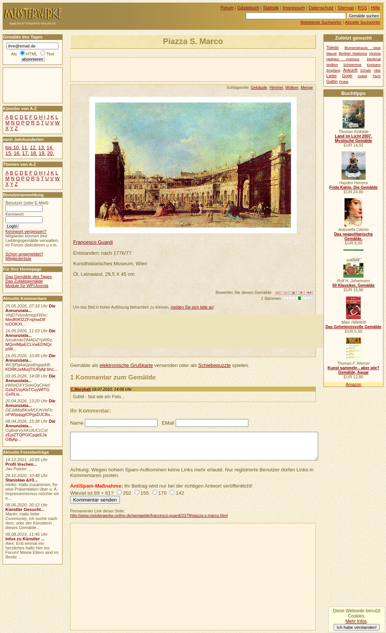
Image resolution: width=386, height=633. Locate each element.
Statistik (271, 8)
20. (50, 153)
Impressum (294, 8)
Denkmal (374, 59)
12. (33, 147)
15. (8, 153)
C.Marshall (80, 389)
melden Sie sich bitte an (192, 307)
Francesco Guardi (93, 242)
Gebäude (259, 87)
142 (180, 493)
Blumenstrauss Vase (363, 48)
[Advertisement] (158, 69)
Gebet (362, 76)
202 (127, 493)
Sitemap (345, 8)
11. (24, 147)
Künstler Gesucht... (24, 509)
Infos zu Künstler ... (24, 539)
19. (42, 153)
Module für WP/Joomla (26, 285)
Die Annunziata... (30, 308)
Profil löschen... (21, 464)
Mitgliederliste (18, 258)
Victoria (375, 53)
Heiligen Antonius (343, 59)
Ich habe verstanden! (357, 627)
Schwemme (352, 65)
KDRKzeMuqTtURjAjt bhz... (31, 369)
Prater (343, 82)
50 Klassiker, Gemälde (353, 285)
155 (145, 493)
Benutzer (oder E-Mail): (27, 202)
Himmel (276, 87)
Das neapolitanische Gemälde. (353, 236)
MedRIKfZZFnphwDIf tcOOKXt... (25, 321)
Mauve (331, 53)
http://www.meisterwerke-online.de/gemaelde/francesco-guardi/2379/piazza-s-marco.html (149, 515)
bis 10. (12, 147)
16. (17, 153)
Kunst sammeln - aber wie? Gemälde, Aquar (353, 370)
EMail (168, 423)
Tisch (376, 76)
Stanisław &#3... (21, 480)
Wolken (292, 87)
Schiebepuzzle (214, 365)
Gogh (347, 75)
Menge (307, 87)
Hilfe (375, 8)
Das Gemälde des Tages (28, 276)
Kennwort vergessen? (25, 231)
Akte (377, 70)
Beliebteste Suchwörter (321, 22)
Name (76, 423)
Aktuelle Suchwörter (362, 22)
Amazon (353, 384)
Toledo (332, 47)
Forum (227, 8)
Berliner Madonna (353, 53)
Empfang (333, 70)
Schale (365, 70)
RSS (362, 8)
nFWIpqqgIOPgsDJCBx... (29, 414)
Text (50, 54)
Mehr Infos (355, 621)
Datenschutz (321, 8)
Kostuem (374, 65)
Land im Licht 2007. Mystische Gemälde (353, 138)
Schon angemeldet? (24, 254)
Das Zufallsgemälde (24, 281)
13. (41, 147)
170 (162, 493)
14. (49, 147)
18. (34, 153)
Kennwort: (15, 214)
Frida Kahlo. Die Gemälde (353, 187)
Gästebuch (248, 8)
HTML (31, 54)
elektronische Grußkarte (126, 365)
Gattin (332, 81)
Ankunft (350, 70)
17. (25, 153)
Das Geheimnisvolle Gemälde (353, 326)
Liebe (331, 75)
